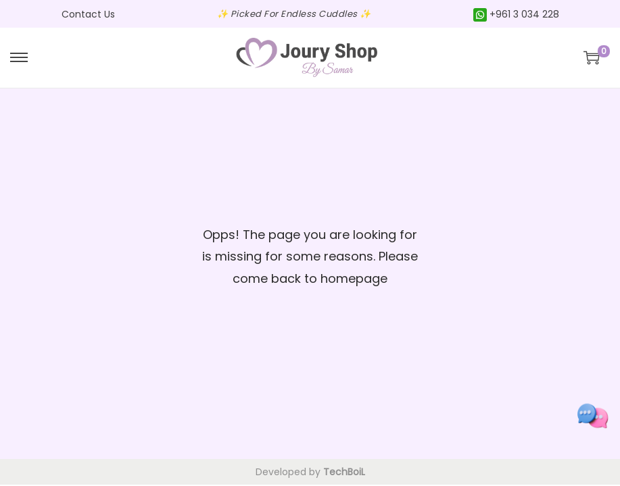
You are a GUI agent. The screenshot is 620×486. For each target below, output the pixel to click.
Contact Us (88, 14)
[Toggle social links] (593, 416)
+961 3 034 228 (516, 14)
